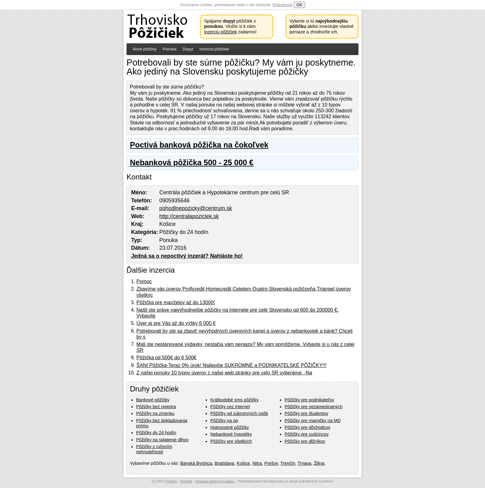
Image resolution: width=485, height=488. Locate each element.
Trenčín (287, 463)
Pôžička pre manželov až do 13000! (175, 302)
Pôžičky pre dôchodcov (307, 427)
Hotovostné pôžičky (229, 427)
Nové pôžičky (145, 49)
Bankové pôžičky (153, 399)
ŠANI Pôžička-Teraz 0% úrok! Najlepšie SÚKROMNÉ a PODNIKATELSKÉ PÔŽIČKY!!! (231, 365)
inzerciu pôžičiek (220, 31)
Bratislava (224, 463)
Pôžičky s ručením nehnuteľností (154, 449)
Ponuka (169, 49)
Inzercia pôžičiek (214, 49)
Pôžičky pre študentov (306, 413)
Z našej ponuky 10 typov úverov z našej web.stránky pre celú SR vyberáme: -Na (224, 372)
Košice (243, 463)
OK (299, 4)
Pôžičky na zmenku (155, 413)
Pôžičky (171, 481)
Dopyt (187, 49)
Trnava (304, 463)
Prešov (271, 463)
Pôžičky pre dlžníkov (305, 441)
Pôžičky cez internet (230, 406)
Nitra (257, 463)
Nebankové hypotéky (231, 434)
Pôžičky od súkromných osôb (239, 413)
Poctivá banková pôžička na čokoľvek (199, 144)
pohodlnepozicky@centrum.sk (195, 208)
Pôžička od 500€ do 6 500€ (166, 357)
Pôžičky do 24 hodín (156, 432)
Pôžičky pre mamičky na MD (313, 420)
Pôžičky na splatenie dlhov (162, 439)
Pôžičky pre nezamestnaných (313, 406)
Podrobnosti (282, 5)
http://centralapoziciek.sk (189, 216)
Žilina (319, 463)
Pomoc (144, 281)
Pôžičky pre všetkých (231, 441)
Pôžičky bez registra (156, 406)
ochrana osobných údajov (215, 481)
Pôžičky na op (224, 420)
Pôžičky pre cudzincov (306, 434)
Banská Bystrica (196, 463)
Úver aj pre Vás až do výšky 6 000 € (176, 323)
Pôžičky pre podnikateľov (309, 399)
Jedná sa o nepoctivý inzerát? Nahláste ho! (187, 256)
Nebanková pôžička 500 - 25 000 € (191, 162)
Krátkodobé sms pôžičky (234, 399)
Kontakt (186, 481)
